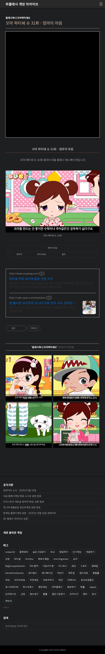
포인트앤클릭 (87, 580)
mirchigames (60, 559)
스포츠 (83, 566)
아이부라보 (19, 580)
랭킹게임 (42, 587)
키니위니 (62, 566)
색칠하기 (90, 552)
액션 (60, 580)
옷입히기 (63, 552)
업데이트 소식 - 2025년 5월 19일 (19, 490)
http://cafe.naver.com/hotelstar (27, 297)
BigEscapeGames (15, 566)
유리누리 (74, 594)
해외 (85, 594)
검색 (98, 626)
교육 (23, 594)
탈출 (45, 594)
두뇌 (52, 552)
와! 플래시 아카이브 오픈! (16, 518)
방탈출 (96, 573)
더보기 (6, 607)
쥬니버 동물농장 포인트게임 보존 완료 (22, 507)
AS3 (74, 566)
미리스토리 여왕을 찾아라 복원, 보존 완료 (23, 501)
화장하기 (71, 587)
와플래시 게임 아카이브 (22, 4)
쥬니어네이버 (11, 587)
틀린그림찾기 (58, 594)
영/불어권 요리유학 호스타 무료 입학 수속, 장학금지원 (42, 303)
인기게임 (77, 552)
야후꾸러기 (48, 580)
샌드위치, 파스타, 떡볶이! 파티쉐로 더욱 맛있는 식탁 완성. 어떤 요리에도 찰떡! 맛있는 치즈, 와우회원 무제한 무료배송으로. (51, 285)
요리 (75, 559)
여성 (7, 580)
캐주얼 (71, 573)
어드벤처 (34, 566)
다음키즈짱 (48, 566)
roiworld (10, 552)
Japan (92, 587)
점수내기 (34, 594)
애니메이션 (47, 573)
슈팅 (7, 559)
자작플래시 (57, 587)
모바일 (95, 566)
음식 (94, 594)
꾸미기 (8, 601)
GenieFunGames (14, 573)
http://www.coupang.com (23, 273)
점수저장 (83, 573)
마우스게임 (43, 559)
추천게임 (34, 580)
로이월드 (32, 573)
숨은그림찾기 (39, 552)
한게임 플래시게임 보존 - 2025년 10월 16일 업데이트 (29, 513)
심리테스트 (10, 594)
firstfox (29, 559)
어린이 (60, 573)
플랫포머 (23, 552)
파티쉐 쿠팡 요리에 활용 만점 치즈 (31, 279)
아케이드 (71, 580)
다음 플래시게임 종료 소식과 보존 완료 (22, 496)
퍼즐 (82, 587)
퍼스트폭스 (28, 587)
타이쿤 (17, 559)
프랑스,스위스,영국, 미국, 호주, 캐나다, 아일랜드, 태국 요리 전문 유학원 (42, 309)
